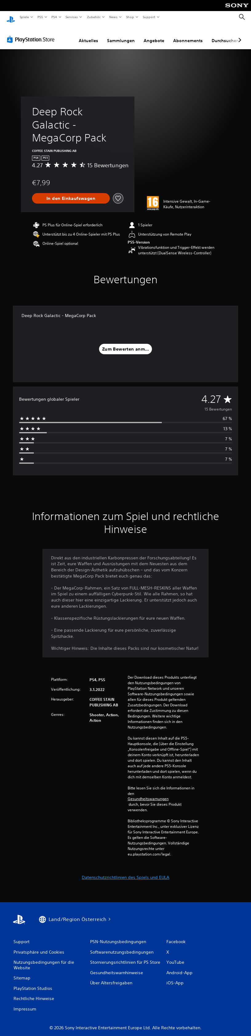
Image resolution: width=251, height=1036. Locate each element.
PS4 (54, 17)
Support (148, 17)
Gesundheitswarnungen (148, 793)
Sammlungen (121, 35)
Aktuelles (88, 35)
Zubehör (93, 17)
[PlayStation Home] (11, 17)
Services (72, 17)
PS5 (40, 17)
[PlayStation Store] (32, 33)
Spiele (24, 17)
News (113, 17)
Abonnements (188, 35)
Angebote (154, 35)
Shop (130, 17)
